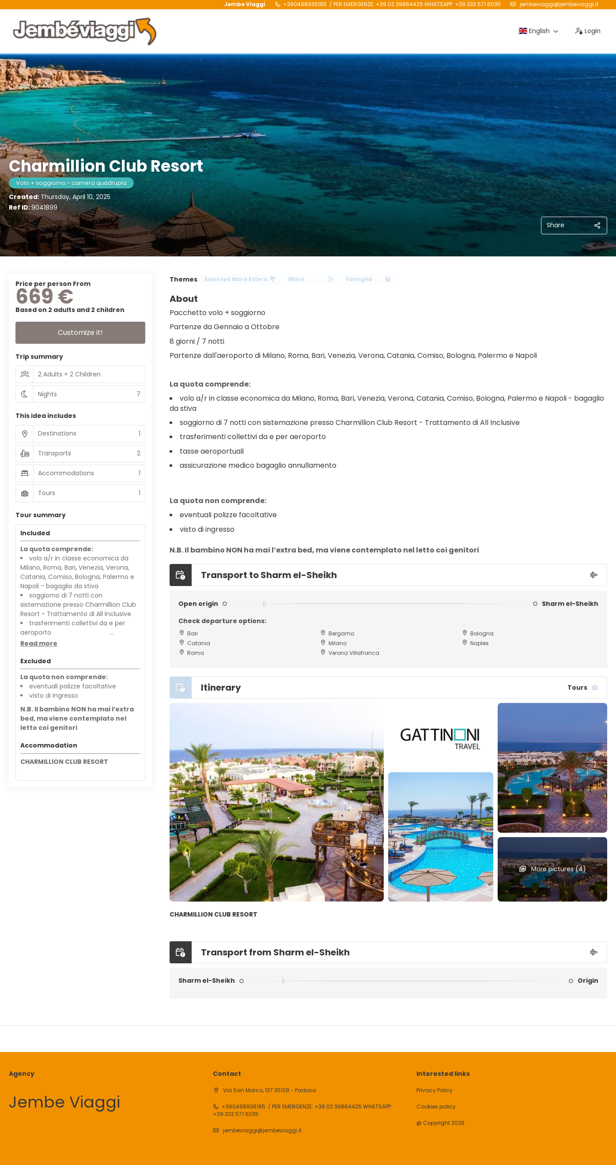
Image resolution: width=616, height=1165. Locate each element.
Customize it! (80, 332)
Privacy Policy (434, 1090)
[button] (38, 643)
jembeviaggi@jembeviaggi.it (558, 4)
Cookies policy (436, 1106)
